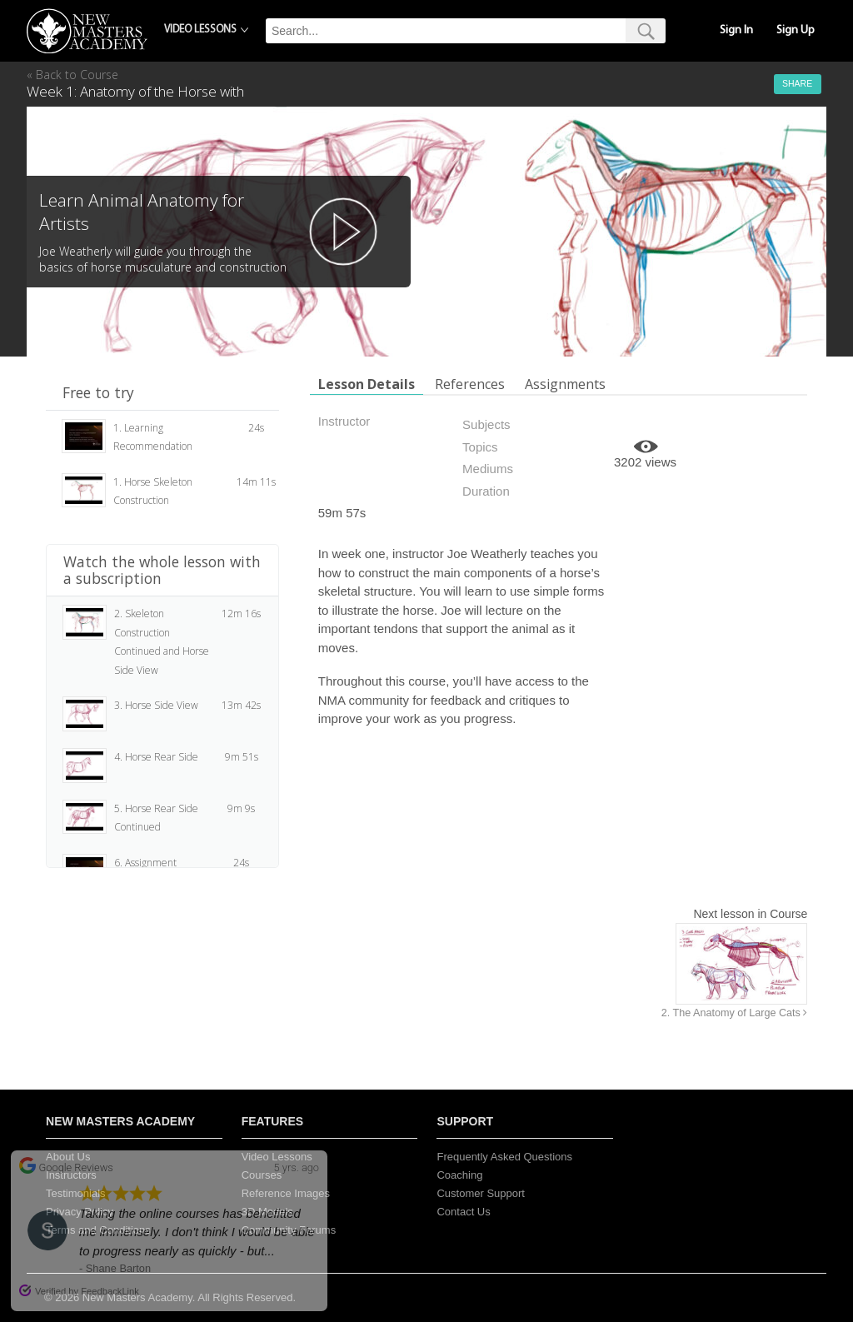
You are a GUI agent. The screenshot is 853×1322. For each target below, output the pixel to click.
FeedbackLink (110, 1291)
